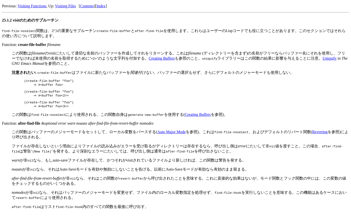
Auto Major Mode (171, 135)
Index (101, 6)
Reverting (320, 135)
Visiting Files (65, 6)
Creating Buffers (162, 58)
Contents (87, 6)
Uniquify (329, 58)
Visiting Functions (32, 6)
